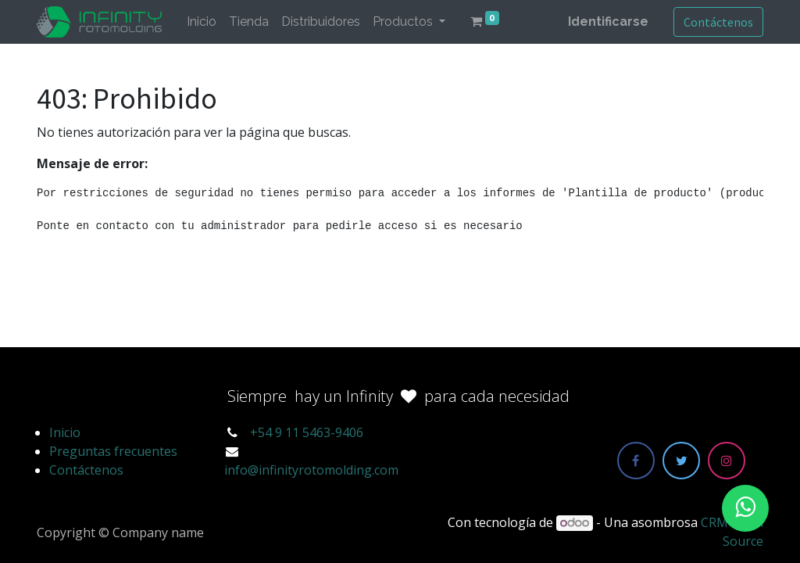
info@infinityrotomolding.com (311, 470)
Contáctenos (718, 22)
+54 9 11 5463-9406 (306, 432)
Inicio (64, 432)
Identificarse (608, 21)
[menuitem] (201, 22)
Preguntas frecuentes (113, 451)
